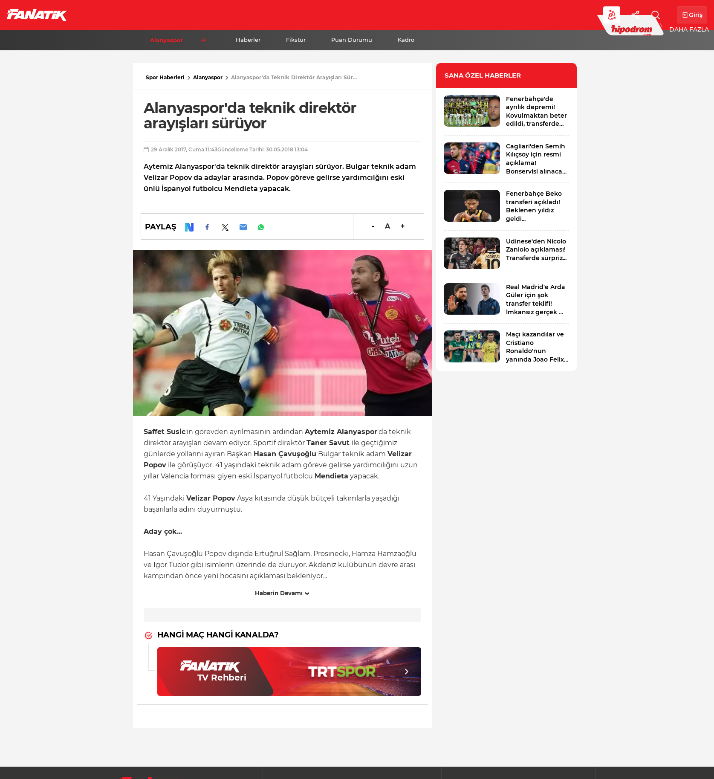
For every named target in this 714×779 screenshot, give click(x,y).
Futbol (97, 14)
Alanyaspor (208, 77)
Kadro (406, 39)
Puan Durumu (351, 39)
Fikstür (296, 39)
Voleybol (248, 14)
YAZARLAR (298, 14)
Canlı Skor (349, 14)
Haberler (248, 39)
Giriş (692, 15)
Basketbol (195, 14)
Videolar (527, 14)
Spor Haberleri (165, 77)
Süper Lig (143, 14)
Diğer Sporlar (468, 14)
